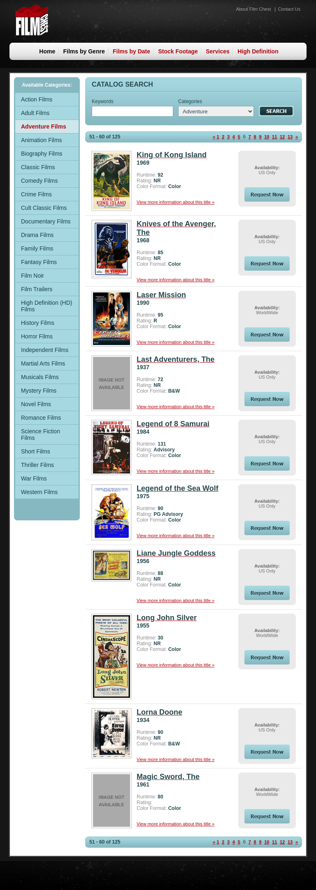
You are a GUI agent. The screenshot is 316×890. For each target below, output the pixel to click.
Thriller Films (37, 465)
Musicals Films (40, 377)
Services (218, 51)
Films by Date (131, 51)
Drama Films (37, 235)
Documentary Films (46, 221)
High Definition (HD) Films (46, 306)
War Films (33, 478)
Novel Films (36, 404)
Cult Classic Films (44, 208)
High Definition (258, 51)
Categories (190, 101)
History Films (37, 323)
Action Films (36, 99)
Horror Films (37, 336)
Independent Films (44, 350)
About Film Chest (253, 9)
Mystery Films (38, 390)
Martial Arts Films (43, 363)
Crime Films (36, 194)
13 (290, 136)
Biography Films (41, 153)
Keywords (103, 101)
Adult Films (35, 113)
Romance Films (41, 417)
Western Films (39, 492)
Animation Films (41, 140)
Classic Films (38, 167)
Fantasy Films (39, 262)
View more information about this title (175, 202)
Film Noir (32, 275)
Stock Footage (178, 51)
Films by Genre (84, 51)
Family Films (37, 248)
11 (274, 136)
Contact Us (289, 9)
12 (282, 136)
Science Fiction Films (40, 434)
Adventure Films (43, 126)
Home (47, 51)
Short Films (35, 451)
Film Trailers (36, 289)
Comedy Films (39, 180)
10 (266, 136)
